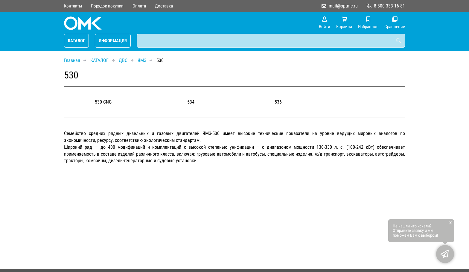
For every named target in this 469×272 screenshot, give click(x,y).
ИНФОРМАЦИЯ (113, 40)
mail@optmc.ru (343, 6)
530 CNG (103, 102)
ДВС (123, 60)
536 (278, 102)
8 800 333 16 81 (389, 6)
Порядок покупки (107, 6)
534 (190, 102)
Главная (72, 60)
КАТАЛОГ (76, 40)
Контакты (73, 6)
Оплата (139, 6)
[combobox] (271, 41)
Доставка (164, 6)
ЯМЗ (142, 60)
